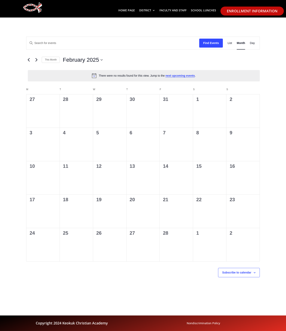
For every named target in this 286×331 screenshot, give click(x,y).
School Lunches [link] (203, 10)
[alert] (144, 75)
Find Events (211, 43)
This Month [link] (51, 59)
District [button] (145, 10)
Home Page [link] (126, 10)
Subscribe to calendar (236, 272)
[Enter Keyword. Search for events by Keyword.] (112, 43)
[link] (230, 43)
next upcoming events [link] (180, 75)
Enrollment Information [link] (252, 11)
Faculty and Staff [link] (172, 10)
